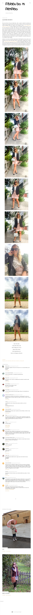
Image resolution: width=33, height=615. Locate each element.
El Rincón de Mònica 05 (9, 394)
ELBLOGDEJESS (8, 409)
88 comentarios (8, 595)
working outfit (22, 360)
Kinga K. (6, 443)
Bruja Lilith (7, 377)
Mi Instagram (7, 426)
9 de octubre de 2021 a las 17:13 (15, 429)
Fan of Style (7, 389)
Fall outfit (6, 593)
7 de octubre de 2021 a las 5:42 (12, 401)
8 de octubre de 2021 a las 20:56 (12, 415)
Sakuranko (7, 448)
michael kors (17, 360)
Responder (7, 370)
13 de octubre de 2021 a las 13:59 (13, 443)
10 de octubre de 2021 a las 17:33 (19, 437)
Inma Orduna (7, 383)
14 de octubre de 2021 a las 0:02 (13, 448)
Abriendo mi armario (15, 7)
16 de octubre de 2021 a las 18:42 (14, 455)
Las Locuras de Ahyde (9, 372)
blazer (11, 360)
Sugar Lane (7, 455)
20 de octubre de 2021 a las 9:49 (11, 477)
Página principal (9, 13)
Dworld (6, 471)
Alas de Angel (7, 425)
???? (3, 549)
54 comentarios (8, 551)
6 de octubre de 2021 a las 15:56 (18, 394)
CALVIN (6, 485)
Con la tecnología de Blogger (16, 612)
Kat (5, 477)
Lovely (6, 401)
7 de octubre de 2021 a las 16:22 (16, 409)
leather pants (14, 360)
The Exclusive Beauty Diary (10, 437)
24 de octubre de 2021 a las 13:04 (13, 485)
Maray (6, 422)
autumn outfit (7, 360)
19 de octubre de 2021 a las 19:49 (12, 471)
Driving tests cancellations (9, 489)
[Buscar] (30, 3)
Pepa (6, 415)
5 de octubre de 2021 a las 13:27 (14, 389)
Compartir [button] (3, 359)
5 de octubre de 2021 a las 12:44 (14, 383)
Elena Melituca (7, 429)
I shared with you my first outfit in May (10, 41)
